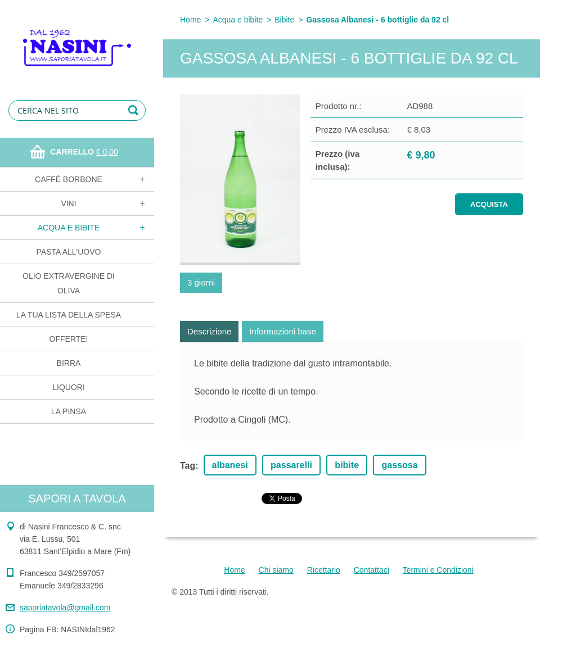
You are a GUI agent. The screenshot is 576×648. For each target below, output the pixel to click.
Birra (69, 363)
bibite (347, 465)
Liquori (68, 387)
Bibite (284, 19)
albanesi (230, 465)
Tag (187, 465)
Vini (68, 203)
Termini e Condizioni (438, 569)
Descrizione (209, 331)
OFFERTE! (69, 338)
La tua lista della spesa (68, 314)
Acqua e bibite (69, 227)
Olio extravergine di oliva (68, 283)
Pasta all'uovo (69, 251)
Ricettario (323, 569)
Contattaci (371, 569)
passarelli (291, 465)
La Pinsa (68, 411)
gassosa (399, 465)
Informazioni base (282, 331)
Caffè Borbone (68, 179)
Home (190, 19)
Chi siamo (276, 569)
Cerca (135, 110)
